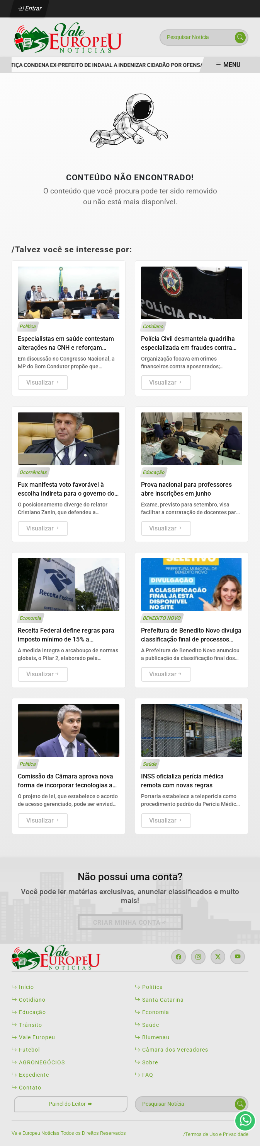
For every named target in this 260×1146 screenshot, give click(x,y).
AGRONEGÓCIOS (38, 1062)
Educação (29, 1012)
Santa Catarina (159, 1000)
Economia (152, 1012)
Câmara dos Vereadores (171, 1050)
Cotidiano (29, 1000)
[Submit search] (240, 37)
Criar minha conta (130, 922)
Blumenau (152, 1037)
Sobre (146, 1062)
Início (23, 987)
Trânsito (27, 1025)
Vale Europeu (33, 1037)
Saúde (147, 1025)
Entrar (29, 8)
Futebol (26, 1050)
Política (149, 987)
